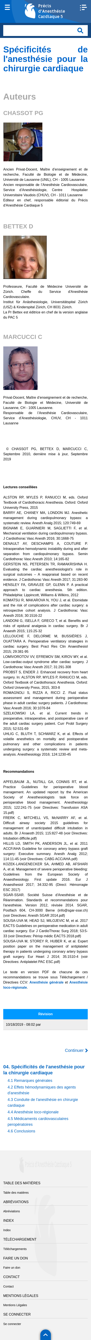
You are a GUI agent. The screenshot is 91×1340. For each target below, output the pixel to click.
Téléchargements (15, 1249)
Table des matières (16, 1192)
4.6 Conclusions (21, 1131)
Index (7, 1230)
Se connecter (12, 1324)
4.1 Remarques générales (30, 1080)
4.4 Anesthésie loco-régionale (33, 1112)
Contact (8, 1286)
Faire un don (11, 1267)
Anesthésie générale (46, 982)
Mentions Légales (15, 1305)
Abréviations (11, 1211)
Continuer (74, 1050)
